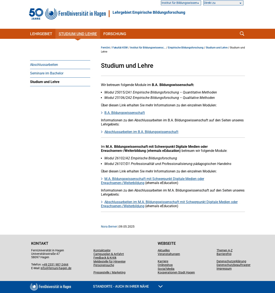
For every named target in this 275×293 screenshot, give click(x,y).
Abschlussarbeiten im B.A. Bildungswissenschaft (141, 132)
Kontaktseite (101, 250)
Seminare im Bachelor (46, 73)
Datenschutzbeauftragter (234, 265)
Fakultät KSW (120, 47)
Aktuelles (164, 250)
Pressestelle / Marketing (109, 272)
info (43, 268)
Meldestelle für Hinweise (109, 261)
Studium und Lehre (78, 34)
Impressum (224, 268)
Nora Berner (109, 226)
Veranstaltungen (169, 254)
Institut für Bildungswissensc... (148, 47)
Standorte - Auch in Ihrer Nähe (128, 286)
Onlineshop (165, 265)
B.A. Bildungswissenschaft (124, 113)
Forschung (114, 34)
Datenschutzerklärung (231, 261)
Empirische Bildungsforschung (185, 47)
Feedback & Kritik (104, 257)
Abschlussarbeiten (44, 65)
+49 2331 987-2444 (55, 264)
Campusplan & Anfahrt (108, 254)
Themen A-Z (224, 250)
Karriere (163, 261)
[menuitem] (60, 64)
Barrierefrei (224, 254)
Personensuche (103, 265)
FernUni (105, 47)
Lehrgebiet (41, 34)
